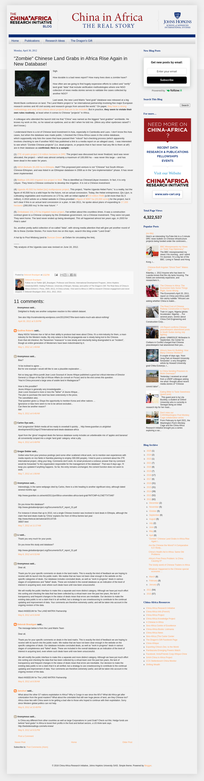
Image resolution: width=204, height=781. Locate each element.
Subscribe (166, 80)
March (152, 576)
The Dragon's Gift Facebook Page (161, 640)
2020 (149, 467)
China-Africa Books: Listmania (160, 629)
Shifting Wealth (153, 664)
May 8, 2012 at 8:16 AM (29, 615)
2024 (149, 455)
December (154, 503)
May (151, 531)
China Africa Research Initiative (160, 608)
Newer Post (20, 742)
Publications (32, 40)
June (151, 527)
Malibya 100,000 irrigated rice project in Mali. (40, 180)
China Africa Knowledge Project (160, 618)
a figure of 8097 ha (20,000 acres (92, 199)
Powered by (167, 90)
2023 (149, 459)
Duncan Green (54, 237)
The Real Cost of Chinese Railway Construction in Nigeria (174, 307)
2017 (149, 479)
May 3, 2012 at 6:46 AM (29, 413)
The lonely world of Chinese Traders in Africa (169, 565)
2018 (149, 475)
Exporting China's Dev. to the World (162, 647)
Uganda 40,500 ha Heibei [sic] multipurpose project (43, 189)
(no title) (150, 233)
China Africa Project (155, 615)
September (154, 515)
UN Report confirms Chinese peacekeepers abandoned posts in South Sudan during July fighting (175, 331)
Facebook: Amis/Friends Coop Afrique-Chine (166, 654)
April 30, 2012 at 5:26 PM (29, 321)
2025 (149, 451)
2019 (149, 471)
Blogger (147, 765)
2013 (149, 495)
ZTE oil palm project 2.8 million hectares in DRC (41, 154)
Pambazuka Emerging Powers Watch (163, 650)
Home (15, 40)
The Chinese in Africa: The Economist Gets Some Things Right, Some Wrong (174, 288)
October (153, 511)
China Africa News (154, 633)
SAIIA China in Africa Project (159, 657)
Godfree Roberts (25, 330)
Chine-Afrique (152, 643)
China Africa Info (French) (158, 611)
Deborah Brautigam (26, 624)
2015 (149, 487)
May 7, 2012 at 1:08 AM (29, 474)
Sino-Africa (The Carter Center (160, 636)
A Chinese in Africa (155, 622)
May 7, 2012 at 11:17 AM (29, 525)
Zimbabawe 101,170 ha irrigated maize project (40, 212)
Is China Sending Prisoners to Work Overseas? (174, 372)
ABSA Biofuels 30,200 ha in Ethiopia (35, 167)
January (153, 584)
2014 (149, 491)
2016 (149, 483)
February (153, 580)
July (151, 523)
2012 (149, 499)
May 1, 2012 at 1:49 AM (29, 347)
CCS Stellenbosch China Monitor (161, 661)
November (154, 507)
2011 (149, 590)
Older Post (127, 742)
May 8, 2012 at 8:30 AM (29, 681)
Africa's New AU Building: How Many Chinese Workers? (174, 351)
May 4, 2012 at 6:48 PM (29, 442)
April (151, 535)
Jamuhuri (22, 691)
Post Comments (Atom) (37, 747)
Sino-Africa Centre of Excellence (161, 625)
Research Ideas (55, 40)
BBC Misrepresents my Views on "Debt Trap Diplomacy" (174, 248)
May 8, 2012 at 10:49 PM (29, 707)
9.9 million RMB (96, 195)
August (152, 519)
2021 (149, 463)
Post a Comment (26, 736)
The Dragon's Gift (81, 40)
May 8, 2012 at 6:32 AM (29, 554)
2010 (149, 594)
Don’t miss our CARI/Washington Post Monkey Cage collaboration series (174, 415)
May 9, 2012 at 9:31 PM (29, 730)
